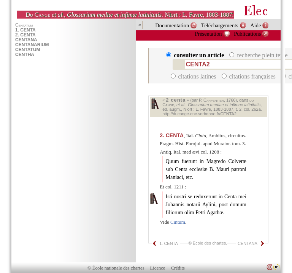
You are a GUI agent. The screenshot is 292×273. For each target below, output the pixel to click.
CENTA (172, 135)
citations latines (194, 76)
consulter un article (195, 55)
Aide (255, 25)
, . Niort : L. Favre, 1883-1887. (129, 14)
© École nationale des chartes (115, 268)
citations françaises (249, 76)
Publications (247, 34)
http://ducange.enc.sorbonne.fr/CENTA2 (199, 113)
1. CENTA (168, 243)
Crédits (178, 268)
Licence (157, 268)
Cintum (177, 222)
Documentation (172, 25)
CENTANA (247, 243)
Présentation (208, 34)
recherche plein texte (259, 55)
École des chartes (209, 243)
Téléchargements (219, 25)
